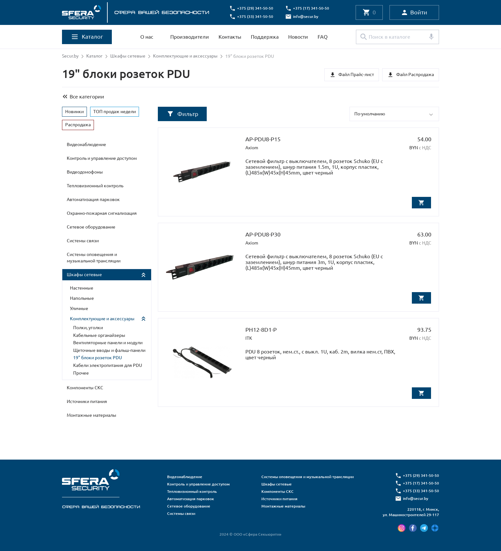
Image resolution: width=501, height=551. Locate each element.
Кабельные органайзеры (99, 335)
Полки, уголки (88, 327)
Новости (298, 37)
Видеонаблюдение (86, 144)
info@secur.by (306, 16)
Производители (189, 37)
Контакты (230, 37)
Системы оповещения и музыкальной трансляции (93, 257)
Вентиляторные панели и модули (108, 342)
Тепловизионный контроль (95, 185)
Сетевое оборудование (91, 226)
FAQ (323, 37)
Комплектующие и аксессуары (185, 56)
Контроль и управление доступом (102, 158)
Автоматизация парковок (93, 199)
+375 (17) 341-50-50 (311, 8)
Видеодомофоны (85, 172)
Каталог (94, 56)
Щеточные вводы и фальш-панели (109, 350)
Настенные (81, 288)
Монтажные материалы (91, 415)
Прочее (81, 372)
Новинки (74, 111)
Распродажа (78, 124)
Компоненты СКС (85, 387)
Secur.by (70, 56)
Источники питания (87, 401)
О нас (146, 37)
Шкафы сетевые (127, 56)
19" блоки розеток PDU (97, 357)
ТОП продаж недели (114, 111)
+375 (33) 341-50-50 (255, 16)
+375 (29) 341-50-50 (255, 8)
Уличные (79, 308)
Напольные (82, 298)
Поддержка (265, 37)
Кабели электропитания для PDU (107, 365)
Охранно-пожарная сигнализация (102, 213)
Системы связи (83, 240)
